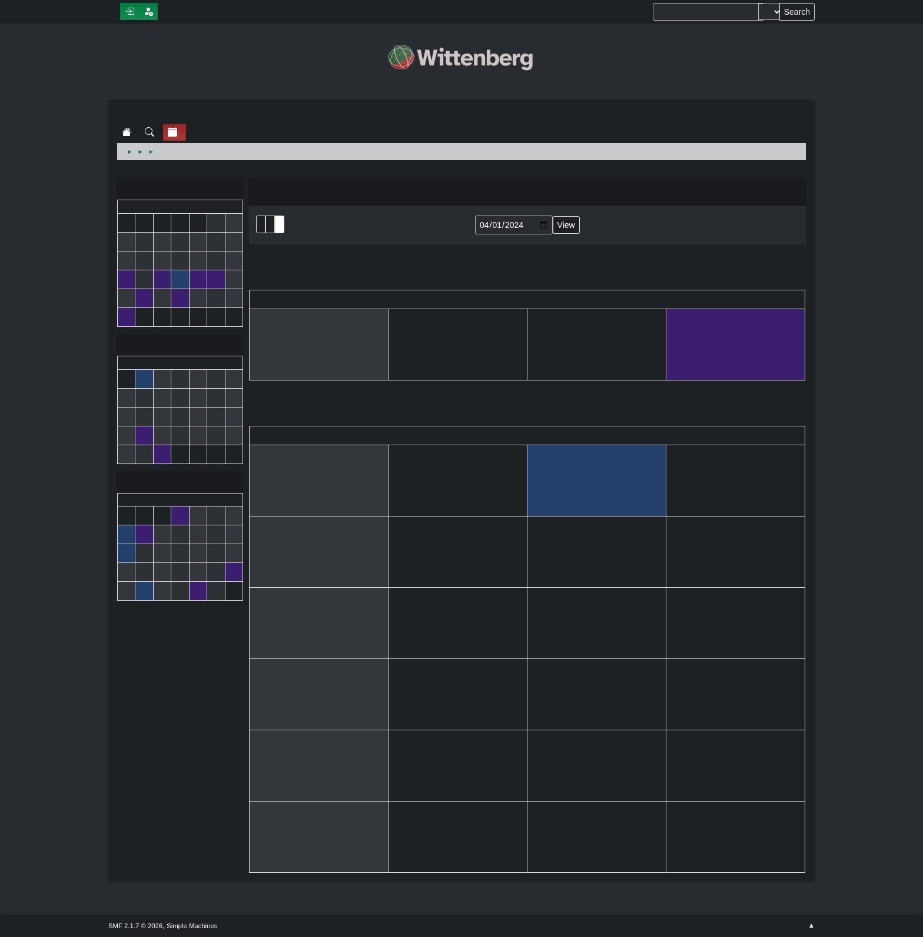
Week (279, 224)
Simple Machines (192, 925)
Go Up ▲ (811, 925)
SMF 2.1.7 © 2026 (135, 925)
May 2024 (180, 483)
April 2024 (180, 346)
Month (270, 224)
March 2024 (180, 190)
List (260, 224)
